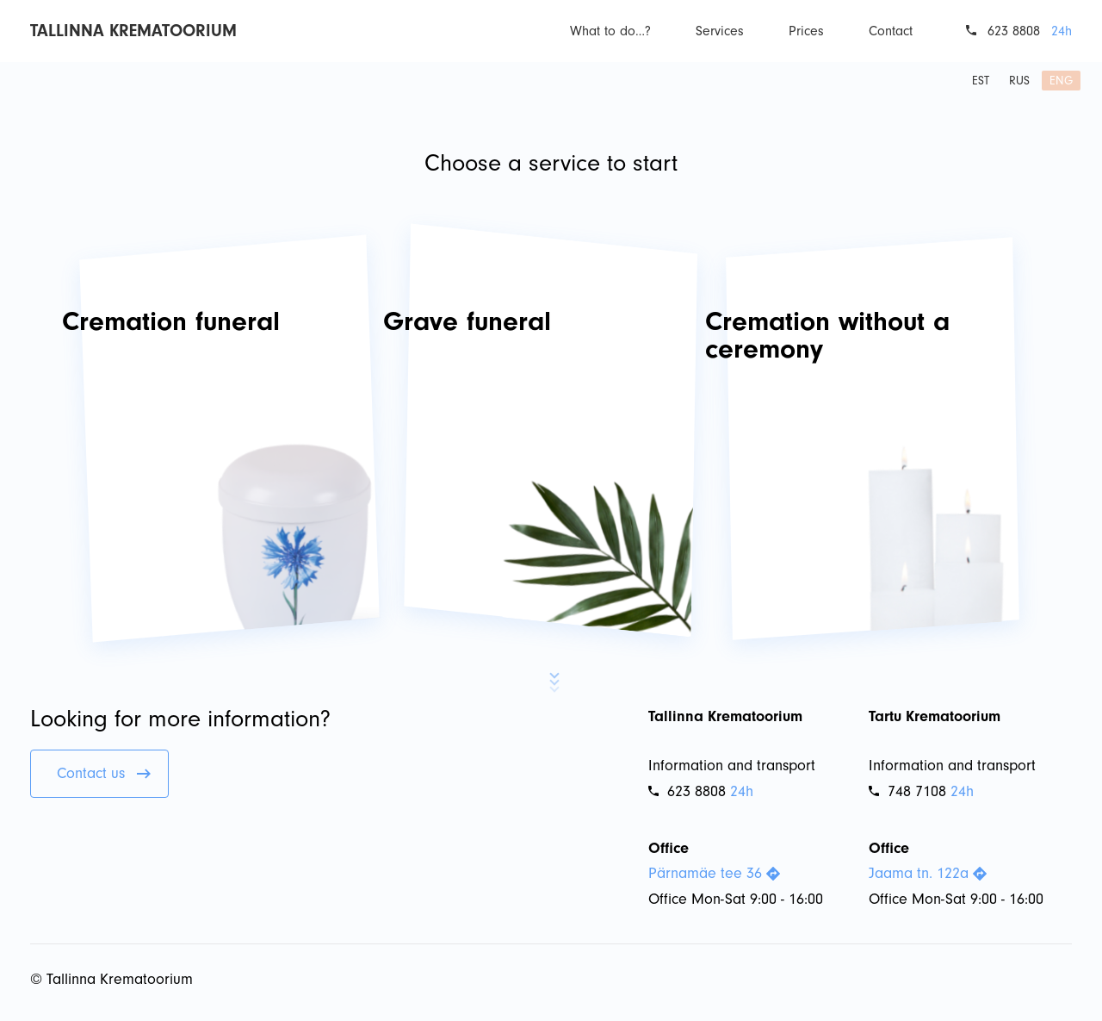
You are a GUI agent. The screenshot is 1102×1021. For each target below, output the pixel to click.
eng (1061, 80)
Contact (891, 31)
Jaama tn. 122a (928, 873)
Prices (806, 31)
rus (1019, 80)
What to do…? (610, 31)
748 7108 (907, 791)
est (980, 80)
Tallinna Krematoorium (133, 30)
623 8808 (1013, 31)
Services (720, 31)
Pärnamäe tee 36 (714, 873)
